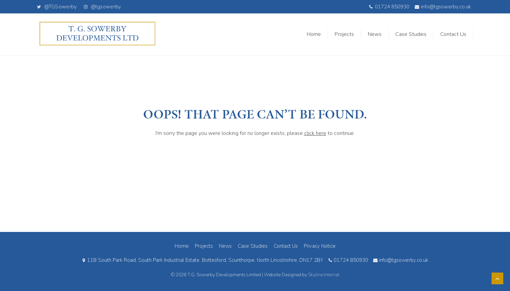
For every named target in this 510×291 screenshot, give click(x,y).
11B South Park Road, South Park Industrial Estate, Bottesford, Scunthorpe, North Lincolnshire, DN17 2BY (202, 260)
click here (315, 133)
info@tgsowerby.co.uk (443, 7)
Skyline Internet (323, 275)
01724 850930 (389, 7)
